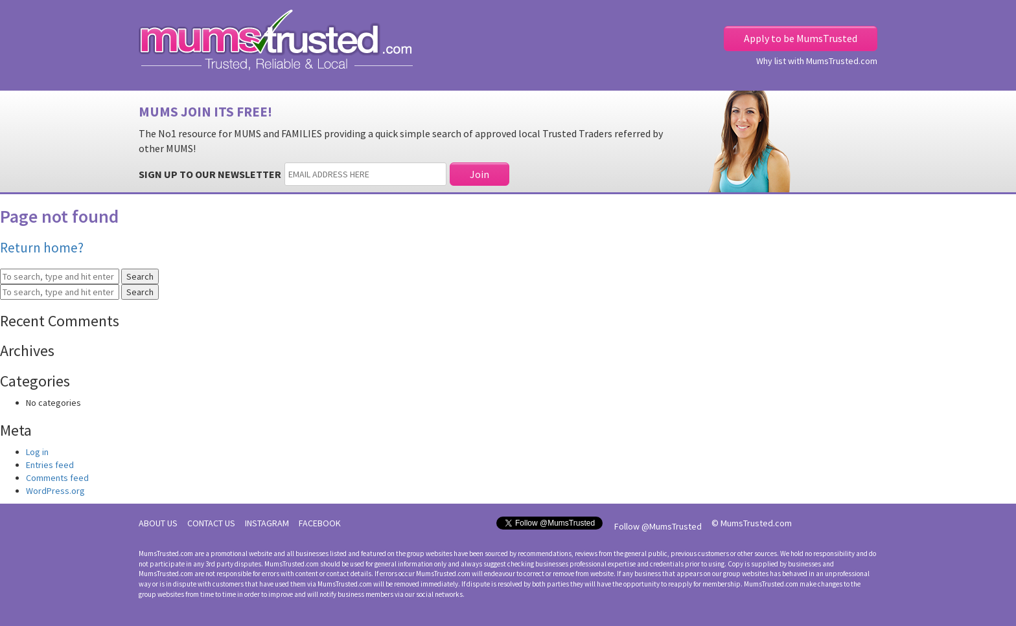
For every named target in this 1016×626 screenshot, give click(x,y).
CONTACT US (211, 523)
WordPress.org (55, 491)
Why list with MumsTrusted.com (816, 61)
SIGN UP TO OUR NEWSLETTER (210, 174)
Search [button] (140, 276)
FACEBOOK (320, 523)
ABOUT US (158, 523)
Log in (37, 452)
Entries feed (50, 465)
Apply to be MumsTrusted (800, 38)
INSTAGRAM (267, 523)
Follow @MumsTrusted (658, 526)
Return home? (42, 247)
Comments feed (57, 478)
